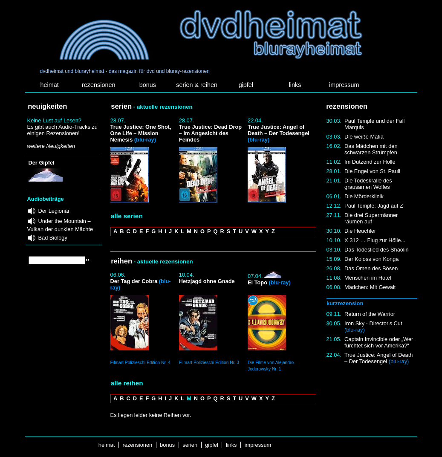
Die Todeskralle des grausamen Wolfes (368, 183)
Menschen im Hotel (367, 278)
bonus (147, 84)
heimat (49, 84)
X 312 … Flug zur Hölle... (374, 240)
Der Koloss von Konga (371, 259)
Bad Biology (52, 237)
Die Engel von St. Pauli (372, 171)
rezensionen (98, 84)
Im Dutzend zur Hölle (369, 162)
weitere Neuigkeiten (51, 146)
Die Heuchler (360, 231)
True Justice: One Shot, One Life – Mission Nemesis (140, 133)
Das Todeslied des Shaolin (376, 249)
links (295, 84)
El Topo (269, 282)
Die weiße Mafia (364, 136)
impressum (344, 84)
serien (190, 445)
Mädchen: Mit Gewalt (370, 287)
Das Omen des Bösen (371, 268)
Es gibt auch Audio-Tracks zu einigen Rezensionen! (62, 130)
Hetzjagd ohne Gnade (207, 281)
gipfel (246, 84)
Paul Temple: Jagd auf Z (373, 205)
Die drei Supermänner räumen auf (371, 218)
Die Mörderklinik (364, 196)
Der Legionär (54, 211)
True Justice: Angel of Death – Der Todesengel (378, 358)
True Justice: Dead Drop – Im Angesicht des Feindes (210, 133)
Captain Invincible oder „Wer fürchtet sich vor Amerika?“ (378, 342)
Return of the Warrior (369, 314)
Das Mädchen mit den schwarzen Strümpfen (370, 149)
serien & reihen (196, 84)
